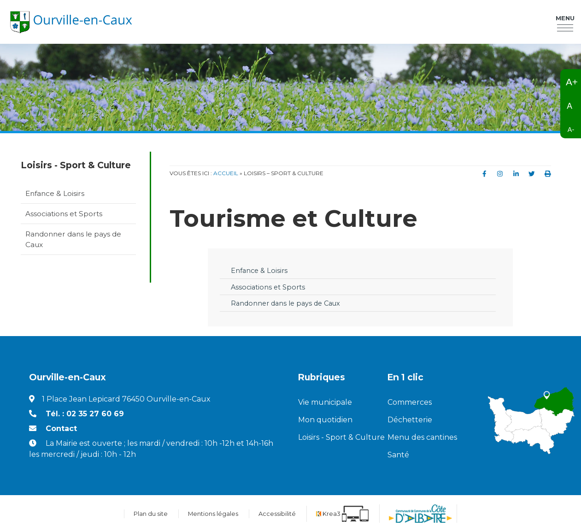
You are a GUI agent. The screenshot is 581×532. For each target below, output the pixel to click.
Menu (565, 18)
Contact (61, 428)
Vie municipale (325, 402)
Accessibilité (277, 513)
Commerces (409, 402)
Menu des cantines (422, 437)
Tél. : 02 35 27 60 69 (85, 413)
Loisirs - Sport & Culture (335, 437)
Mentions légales (213, 513)
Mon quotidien (325, 419)
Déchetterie (409, 419)
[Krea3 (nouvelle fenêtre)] (342, 514)
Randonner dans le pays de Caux (73, 239)
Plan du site (151, 513)
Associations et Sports (63, 213)
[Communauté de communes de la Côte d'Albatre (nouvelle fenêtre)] (420, 513)
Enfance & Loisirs (54, 193)
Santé (398, 454)
